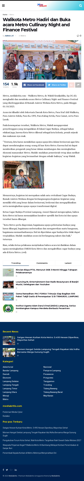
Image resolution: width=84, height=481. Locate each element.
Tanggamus (48, 381)
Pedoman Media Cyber (13, 412)
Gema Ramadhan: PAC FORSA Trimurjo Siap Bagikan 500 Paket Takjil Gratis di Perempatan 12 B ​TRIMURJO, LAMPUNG (47, 295)
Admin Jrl (9, 36)
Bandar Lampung (10, 370)
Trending (47, 385)
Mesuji (6, 396)
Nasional (47, 367)
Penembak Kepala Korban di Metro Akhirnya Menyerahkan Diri (29, 453)
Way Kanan (48, 396)
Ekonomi (7, 378)
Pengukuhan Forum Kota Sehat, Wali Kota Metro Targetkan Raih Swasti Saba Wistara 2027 (42, 440)
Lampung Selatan (11, 381)
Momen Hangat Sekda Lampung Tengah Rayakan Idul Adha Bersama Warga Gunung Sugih (48, 350)
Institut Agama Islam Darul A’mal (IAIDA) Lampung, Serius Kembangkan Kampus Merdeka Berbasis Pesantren (46, 307)
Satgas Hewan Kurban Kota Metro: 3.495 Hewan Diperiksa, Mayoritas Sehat (35, 428)
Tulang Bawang (50, 388)
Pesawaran (48, 374)
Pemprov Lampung (52, 370)
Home (5, 15)
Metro (12, 15)
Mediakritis (13, 476)
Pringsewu (48, 378)
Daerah (6, 374)
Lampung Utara (10, 392)
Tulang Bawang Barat (53, 392)
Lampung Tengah (11, 385)
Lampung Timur (10, 388)
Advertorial (8, 367)
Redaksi (6, 416)
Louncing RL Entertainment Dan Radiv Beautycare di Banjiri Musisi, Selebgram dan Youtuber (47, 283)
